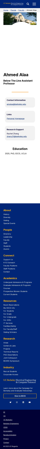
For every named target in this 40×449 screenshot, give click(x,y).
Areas (5, 343)
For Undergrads (9, 317)
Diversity (6, 217)
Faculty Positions (10, 266)
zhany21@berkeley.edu (17, 136)
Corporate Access (10, 374)
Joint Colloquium (10, 358)
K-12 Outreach (9, 263)
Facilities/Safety (9, 326)
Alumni (6, 249)
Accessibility (7, 431)
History (6, 214)
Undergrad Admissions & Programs (17, 282)
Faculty (21, 10)
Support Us (8, 259)
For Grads (7, 314)
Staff (5, 243)
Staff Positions (9, 269)
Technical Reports (10, 352)
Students (7, 246)
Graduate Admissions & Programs (17, 285)
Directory (7, 234)
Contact (6, 272)
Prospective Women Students (15, 291)
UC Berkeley (7, 420)
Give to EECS (20, 396)
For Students (8, 311)
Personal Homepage (15, 118)
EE (4, 412)
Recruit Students (10, 371)
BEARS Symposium (11, 361)
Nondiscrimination (9, 435)
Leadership (7, 237)
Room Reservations (11, 305)
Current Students (10, 294)
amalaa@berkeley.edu (16, 104)
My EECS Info (9, 308)
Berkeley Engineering (11, 423)
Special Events (9, 223)
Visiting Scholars (10, 332)
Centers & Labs (9, 346)
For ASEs (7, 320)
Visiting (6, 220)
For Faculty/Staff (10, 329)
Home (5, 10)
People (13, 10)
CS (4, 416)
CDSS (5, 427)
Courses (6, 288)
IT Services (8, 323)
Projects (6, 349)
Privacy (6, 439)
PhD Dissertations (10, 355)
